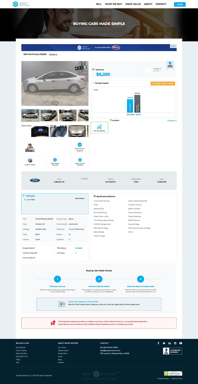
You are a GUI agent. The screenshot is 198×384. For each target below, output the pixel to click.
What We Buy (21, 353)
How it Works (21, 350)
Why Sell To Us (22, 356)
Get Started (20, 347)
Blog (60, 359)
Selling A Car (22, 343)
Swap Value (62, 353)
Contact (161, 4)
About (148, 4)
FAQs (18, 359)
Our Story (62, 347)
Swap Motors (23, 375)
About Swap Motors (68, 343)
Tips (17, 362)
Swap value (133, 4)
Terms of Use (177, 378)
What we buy (113, 4)
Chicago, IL (172, 120)
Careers (61, 362)
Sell (99, 4)
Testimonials (63, 350)
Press (60, 356)
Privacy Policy (163, 378)
